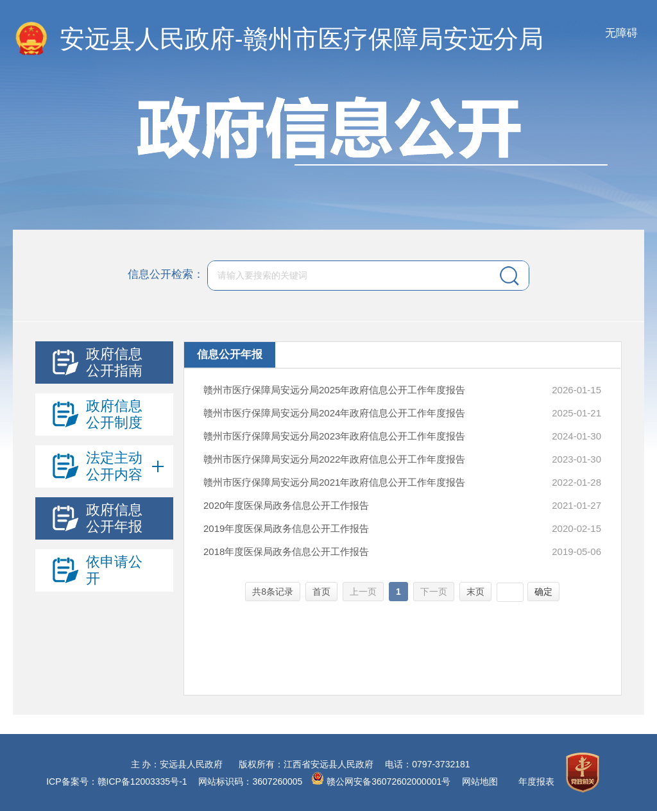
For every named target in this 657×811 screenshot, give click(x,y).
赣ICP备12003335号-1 (142, 781)
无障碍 (621, 33)
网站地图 (480, 781)
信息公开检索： (166, 274)
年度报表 (536, 781)
